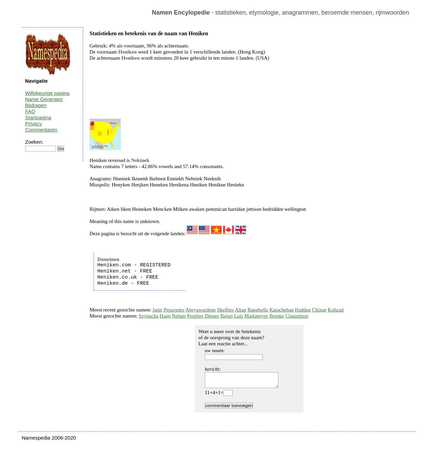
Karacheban (281, 309)
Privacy (33, 123)
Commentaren (41, 130)
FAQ (30, 111)
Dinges (212, 316)
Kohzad (335, 309)
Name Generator (44, 99)
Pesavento (174, 309)
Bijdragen (35, 105)
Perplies (195, 316)
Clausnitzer (296, 316)
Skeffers (225, 309)
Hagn (165, 316)
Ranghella (258, 309)
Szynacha (148, 316)
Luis (238, 316)
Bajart (226, 316)
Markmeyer (256, 316)
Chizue (319, 309)
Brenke (276, 316)
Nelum (179, 316)
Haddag (303, 309)
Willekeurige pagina (47, 93)
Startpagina (38, 117)
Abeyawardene (200, 309)
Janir (157, 309)
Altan (240, 309)
